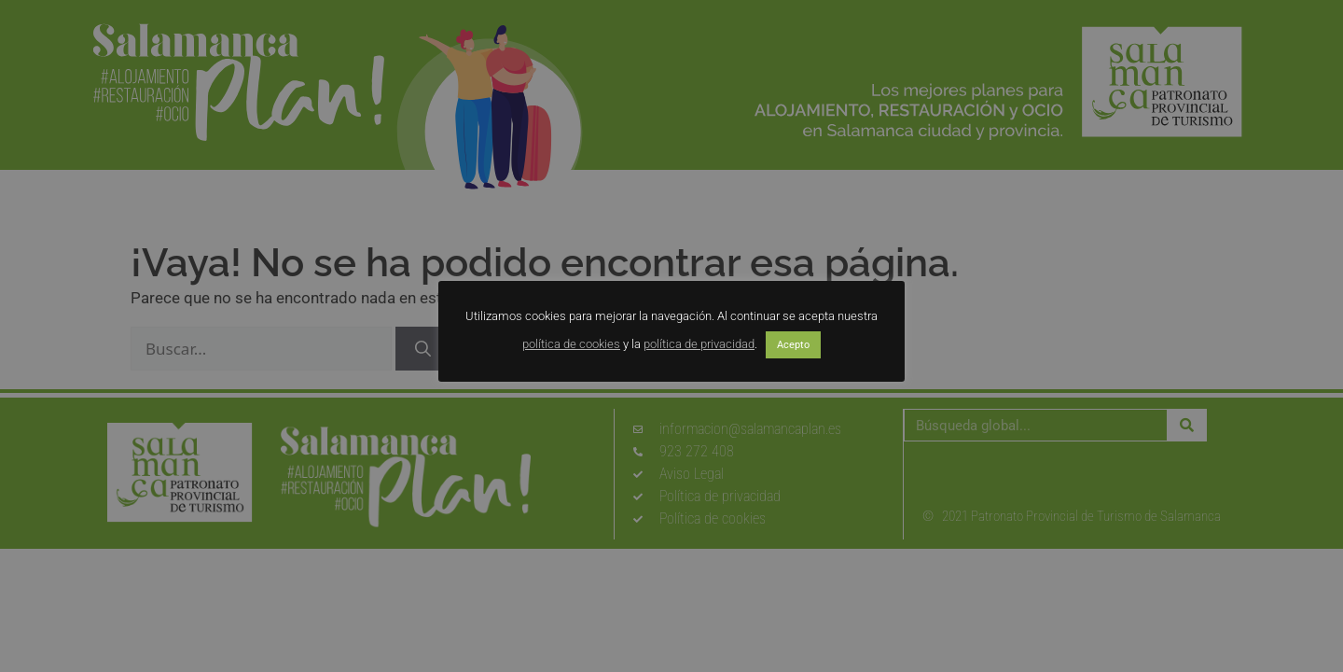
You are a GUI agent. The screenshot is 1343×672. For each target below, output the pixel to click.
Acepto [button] (793, 345)
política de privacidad (699, 344)
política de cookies (571, 344)
